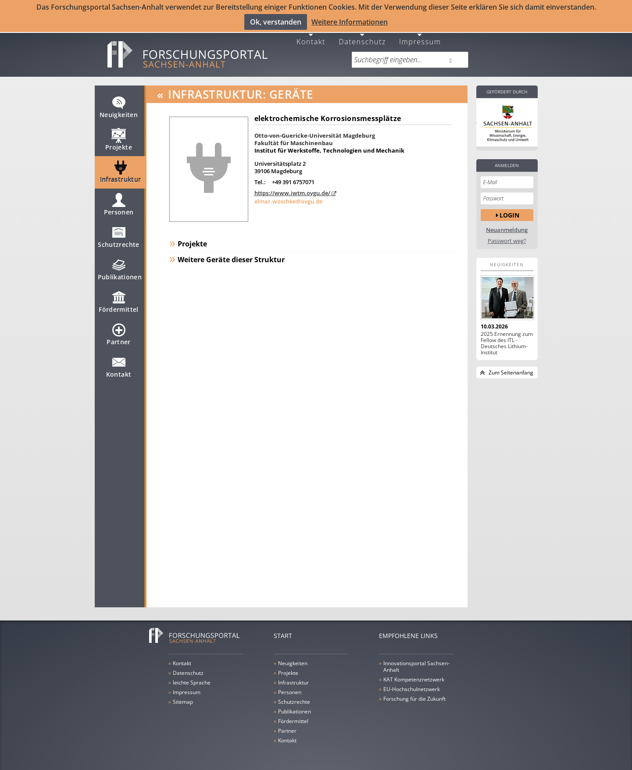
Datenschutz (362, 35)
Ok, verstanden (275, 21)
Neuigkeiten (119, 105)
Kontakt (310, 35)
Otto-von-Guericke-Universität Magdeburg (314, 130)
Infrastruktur (120, 170)
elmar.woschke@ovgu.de (288, 196)
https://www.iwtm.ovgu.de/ (292, 187)
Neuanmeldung (507, 224)
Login (509, 209)
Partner (118, 332)
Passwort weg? (507, 235)
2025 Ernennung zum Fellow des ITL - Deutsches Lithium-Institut (507, 337)
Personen (119, 202)
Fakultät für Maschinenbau (293, 137)
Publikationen (120, 267)
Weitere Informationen (349, 21)
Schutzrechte (118, 235)
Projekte (118, 138)
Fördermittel (118, 300)
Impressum (420, 35)
